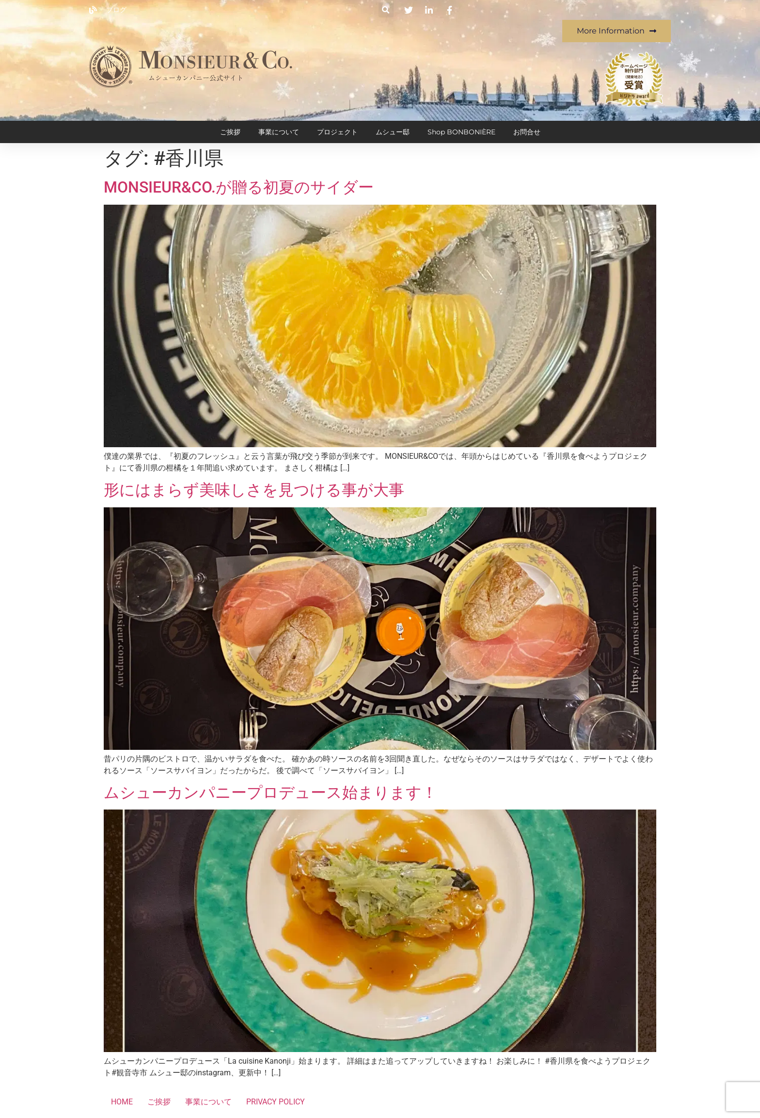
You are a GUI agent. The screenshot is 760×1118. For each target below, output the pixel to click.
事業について (278, 132)
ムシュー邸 (393, 132)
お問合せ (526, 132)
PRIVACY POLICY (275, 1101)
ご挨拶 (230, 132)
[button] (386, 9)
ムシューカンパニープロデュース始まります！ (270, 792)
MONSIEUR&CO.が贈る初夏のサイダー (239, 187)
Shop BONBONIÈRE (461, 132)
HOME (122, 1101)
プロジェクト (337, 132)
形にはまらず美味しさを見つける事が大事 (254, 490)
